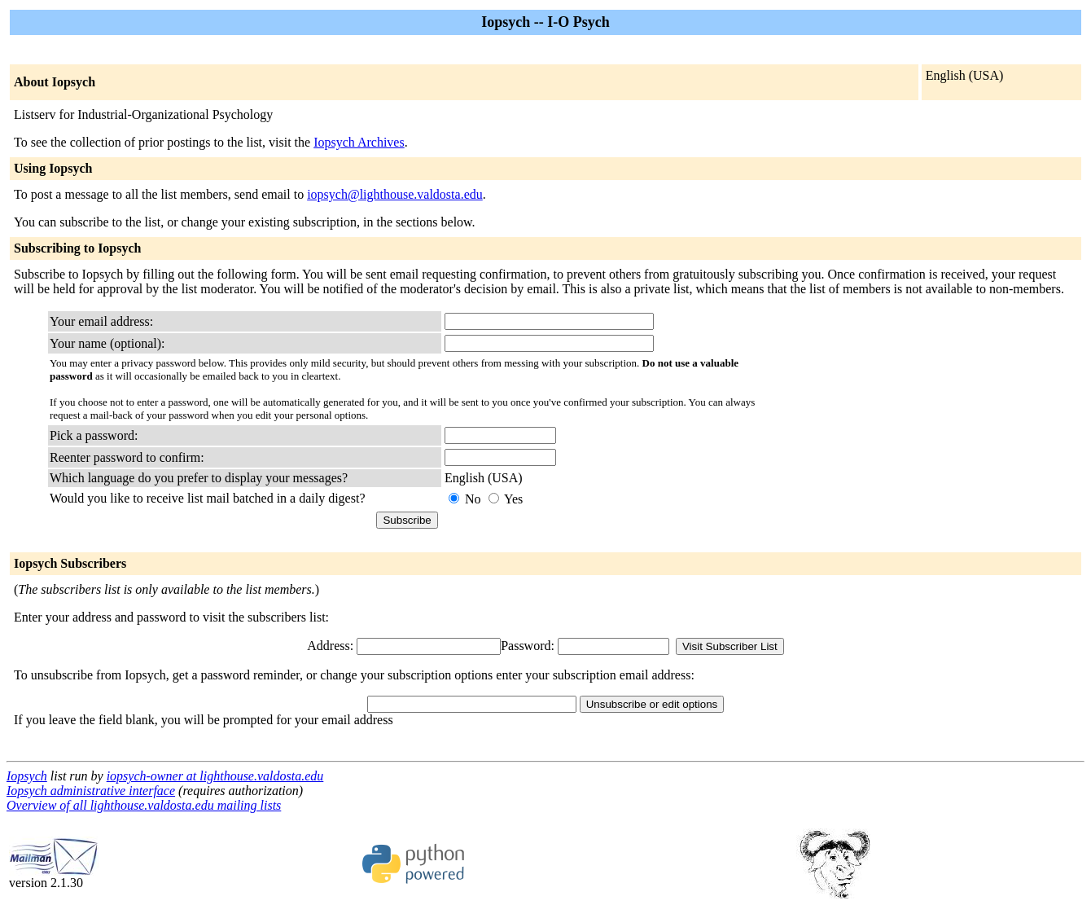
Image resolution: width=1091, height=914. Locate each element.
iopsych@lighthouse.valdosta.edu (395, 194)
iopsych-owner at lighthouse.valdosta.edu (215, 776)
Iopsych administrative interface (91, 791)
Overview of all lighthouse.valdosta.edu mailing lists (144, 805)
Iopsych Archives (359, 142)
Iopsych (27, 776)
